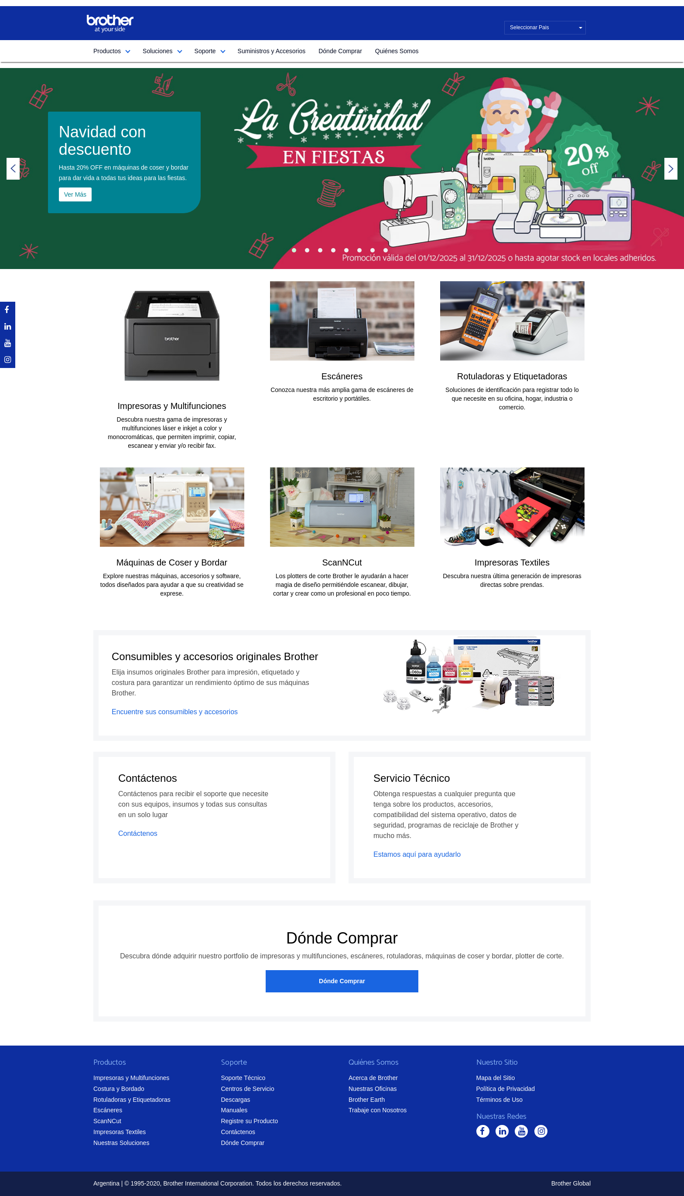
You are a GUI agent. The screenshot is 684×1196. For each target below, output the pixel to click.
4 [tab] (333, 250)
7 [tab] (372, 250)
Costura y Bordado (118, 1088)
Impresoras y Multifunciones (172, 406)
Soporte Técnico (243, 1077)
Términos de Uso (499, 1099)
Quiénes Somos (397, 51)
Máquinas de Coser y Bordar (172, 562)
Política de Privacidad (505, 1088)
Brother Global (571, 1183)
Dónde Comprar (340, 51)
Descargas (235, 1099)
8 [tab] (385, 250)
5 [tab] (346, 250)
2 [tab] (307, 250)
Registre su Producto (249, 1121)
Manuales (234, 1110)
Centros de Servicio (247, 1088)
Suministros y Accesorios (272, 51)
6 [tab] (359, 250)
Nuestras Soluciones (121, 1142)
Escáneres (342, 376)
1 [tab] (294, 250)
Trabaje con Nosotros (378, 1110)
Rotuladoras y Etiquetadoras (512, 376)
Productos (107, 51)
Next (670, 169)
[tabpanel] (342, 168)
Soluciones (158, 51)
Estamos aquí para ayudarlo (417, 854)
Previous (13, 169)
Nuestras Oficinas (373, 1088)
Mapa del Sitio (495, 1077)
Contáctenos (137, 833)
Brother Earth (367, 1099)
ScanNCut (342, 562)
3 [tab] (320, 250)
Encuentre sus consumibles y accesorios (175, 712)
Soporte (205, 51)
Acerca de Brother (373, 1077)
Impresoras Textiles (512, 562)
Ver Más (75, 194)
